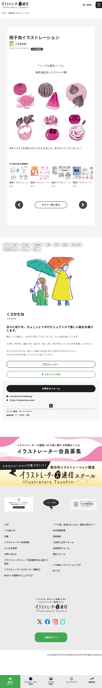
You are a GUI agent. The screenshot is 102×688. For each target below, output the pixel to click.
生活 (65, 244)
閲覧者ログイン (10, 681)
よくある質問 (10, 548)
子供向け (37, 244)
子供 (56, 244)
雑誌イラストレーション (61, 177)
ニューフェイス (71, 680)
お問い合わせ (10, 554)
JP (83, 4)
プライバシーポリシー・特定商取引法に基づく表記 (26, 561)
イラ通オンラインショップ (67, 564)
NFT (56, 570)
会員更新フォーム (61, 548)
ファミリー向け (11, 244)
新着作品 (92, 680)
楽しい (36, 249)
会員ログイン (51, 637)
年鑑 (6, 536)
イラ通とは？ (10, 530)
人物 (48, 244)
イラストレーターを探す (30, 681)
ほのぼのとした (11, 249)
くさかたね (20, 43)
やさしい (25, 249)
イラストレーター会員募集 (16, 542)
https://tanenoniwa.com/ (20, 400)
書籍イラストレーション (19, 177)
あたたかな (76, 244)
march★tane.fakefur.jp (19, 396)
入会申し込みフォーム (63, 542)
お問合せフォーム (51, 388)
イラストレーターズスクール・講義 (22, 569)
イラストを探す (51, 681)
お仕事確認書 (59, 530)
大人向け (25, 244)
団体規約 (57, 536)
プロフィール (50, 364)
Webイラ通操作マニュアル (18, 575)
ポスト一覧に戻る (51, 204)
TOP (6, 524)
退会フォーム (59, 554)
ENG (89, 4)
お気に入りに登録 (51, 374)
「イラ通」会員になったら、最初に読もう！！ (75, 524)
